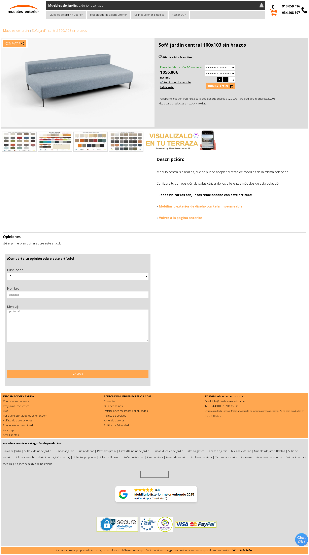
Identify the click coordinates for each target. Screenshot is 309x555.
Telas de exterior (241, 451)
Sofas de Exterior (134, 457)
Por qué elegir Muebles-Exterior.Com (25, 415)
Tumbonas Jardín (64, 451)
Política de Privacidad (116, 425)
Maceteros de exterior (268, 457)
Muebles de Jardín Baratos (269, 451)
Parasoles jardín (106, 451)
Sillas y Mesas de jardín (37, 451)
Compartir (12, 43)
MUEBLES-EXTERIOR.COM (134, 396)
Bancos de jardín (217, 451)
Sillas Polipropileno (84, 457)
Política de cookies (115, 415)
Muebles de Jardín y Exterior (66, 14)
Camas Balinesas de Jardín (134, 451)
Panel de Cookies (114, 420)
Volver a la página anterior (180, 218)
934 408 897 (291, 12)
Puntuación (15, 270)
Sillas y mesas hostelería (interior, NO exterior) (43, 457)
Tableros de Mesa (201, 457)
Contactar (109, 401)
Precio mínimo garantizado (18, 425)
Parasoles (246, 457)
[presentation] (37, 357)
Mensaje (13, 307)
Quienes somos (113, 406)
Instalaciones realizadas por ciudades (126, 411)
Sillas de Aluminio (109, 457)
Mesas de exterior (176, 457)
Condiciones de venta (16, 401)
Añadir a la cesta (218, 86)
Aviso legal (9, 430)
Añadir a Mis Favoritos (175, 57)
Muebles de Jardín (16, 30)
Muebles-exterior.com (228, 396)
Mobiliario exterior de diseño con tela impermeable (200, 206)
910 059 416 (291, 6)
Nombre (13, 288)
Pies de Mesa (155, 457)
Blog (5, 411)
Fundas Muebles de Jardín (167, 451)
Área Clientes (11, 435)
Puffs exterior (86, 451)
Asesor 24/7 (179, 14)
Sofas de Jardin (12, 451)
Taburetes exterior (226, 457)
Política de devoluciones (17, 420)
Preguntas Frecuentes (16, 406)
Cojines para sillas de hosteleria (33, 464)
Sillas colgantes (195, 451)
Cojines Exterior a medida (149, 14)
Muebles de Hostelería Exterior (108, 14)
